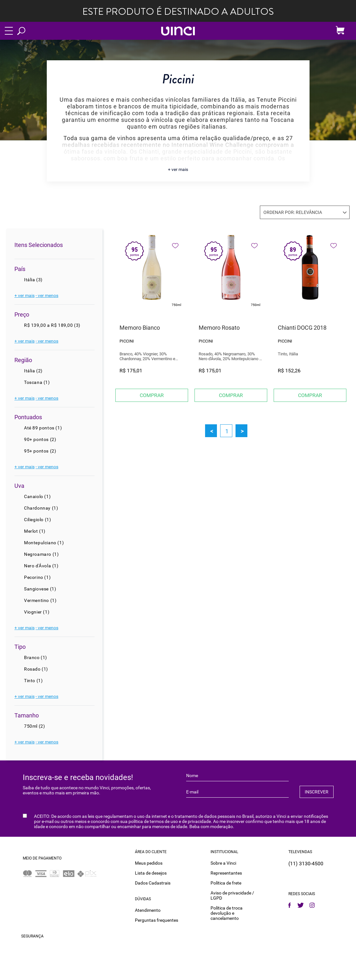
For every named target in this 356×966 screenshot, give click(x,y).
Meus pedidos (148, 863)
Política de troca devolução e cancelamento (227, 913)
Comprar (152, 395)
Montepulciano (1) (44, 542)
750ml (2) (34, 726)
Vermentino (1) (40, 600)
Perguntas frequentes (156, 920)
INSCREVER (316, 791)
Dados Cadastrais (152, 883)
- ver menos (47, 295)
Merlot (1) (35, 531)
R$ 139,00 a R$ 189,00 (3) (52, 325)
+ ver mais (178, 169)
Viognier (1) (36, 611)
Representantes (226, 873)
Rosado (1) (36, 669)
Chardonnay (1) (41, 508)
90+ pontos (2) (40, 439)
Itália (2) (33, 370)
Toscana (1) (37, 382)
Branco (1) (35, 657)
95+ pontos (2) (40, 450)
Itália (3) (33, 279)
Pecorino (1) (37, 577)
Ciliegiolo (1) (37, 519)
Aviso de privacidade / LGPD (232, 895)
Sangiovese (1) (40, 588)
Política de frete (226, 883)
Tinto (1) (33, 680)
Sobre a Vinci (223, 863)
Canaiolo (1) (37, 496)
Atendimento (148, 910)
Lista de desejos (151, 873)
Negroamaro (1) (41, 554)
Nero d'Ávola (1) (41, 565)
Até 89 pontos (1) (43, 427)
